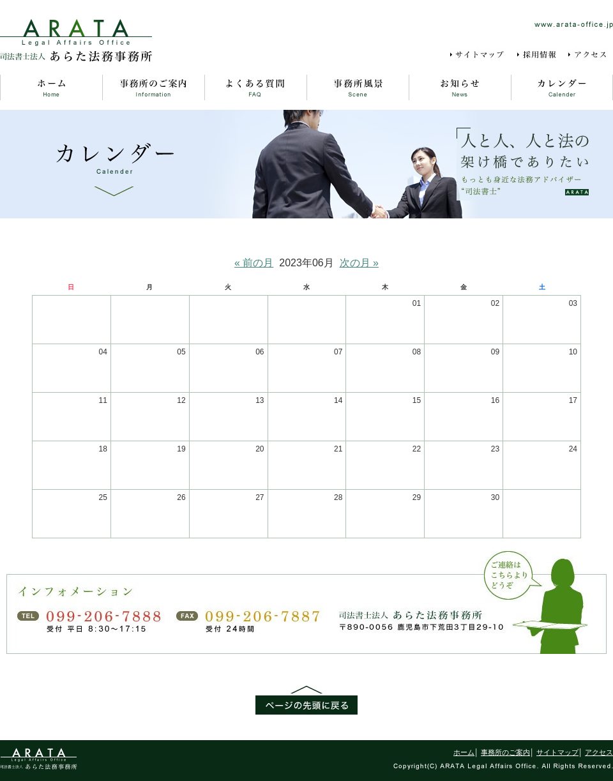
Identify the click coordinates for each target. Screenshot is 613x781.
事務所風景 (357, 87)
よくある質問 (255, 87)
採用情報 (537, 55)
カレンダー (562, 87)
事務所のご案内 (153, 87)
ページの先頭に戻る (306, 700)
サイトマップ (479, 55)
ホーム (51, 87)
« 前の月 (253, 262)
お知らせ (460, 87)
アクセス (590, 55)
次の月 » (359, 262)
